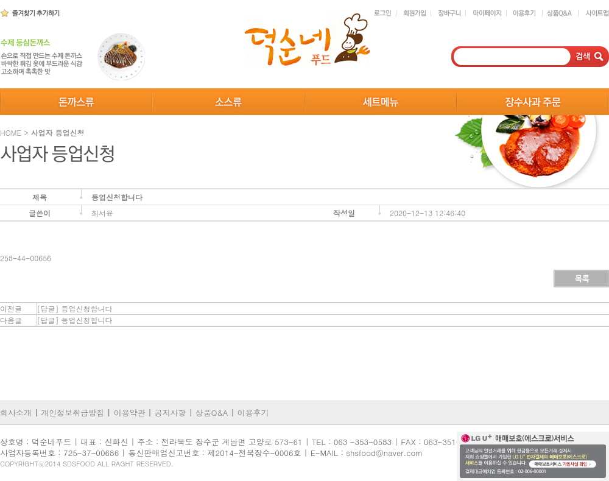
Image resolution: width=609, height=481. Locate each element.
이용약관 (129, 412)
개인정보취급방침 (72, 412)
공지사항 (170, 412)
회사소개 (17, 412)
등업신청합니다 (87, 308)
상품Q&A (211, 412)
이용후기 (253, 412)
